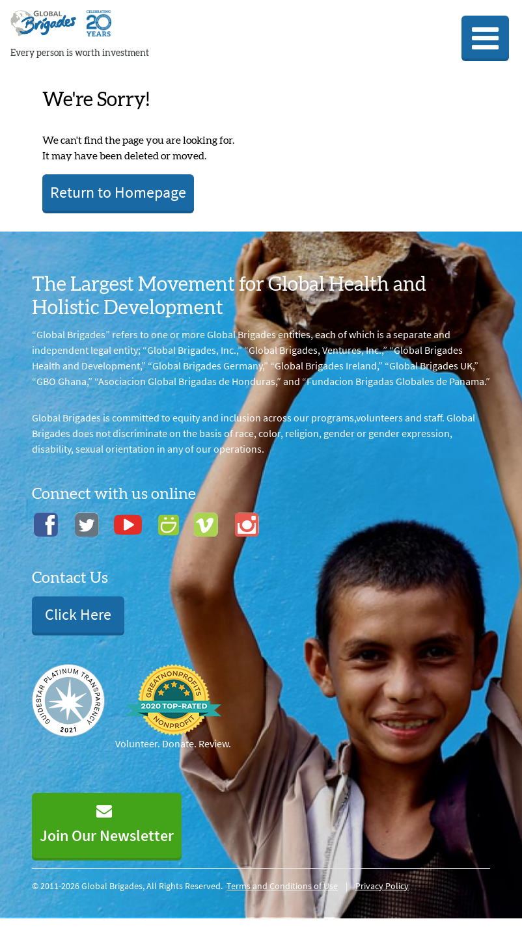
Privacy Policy (382, 886)
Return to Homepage (118, 192)
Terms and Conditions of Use (282, 886)
